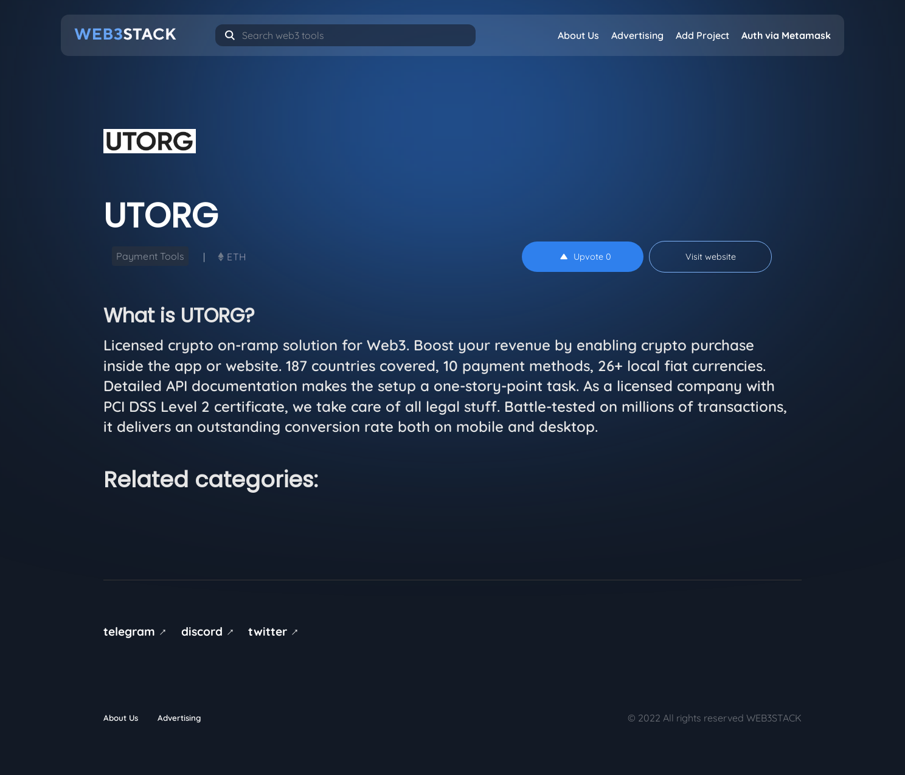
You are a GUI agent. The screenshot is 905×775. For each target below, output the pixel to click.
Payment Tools (150, 256)
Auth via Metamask (786, 35)
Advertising (637, 35)
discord (209, 631)
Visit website (710, 256)
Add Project (702, 35)
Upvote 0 (585, 256)
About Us (578, 35)
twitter (275, 631)
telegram (137, 631)
